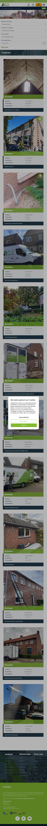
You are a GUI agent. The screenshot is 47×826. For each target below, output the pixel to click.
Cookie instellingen (24, 417)
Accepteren (24, 425)
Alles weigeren (24, 421)
